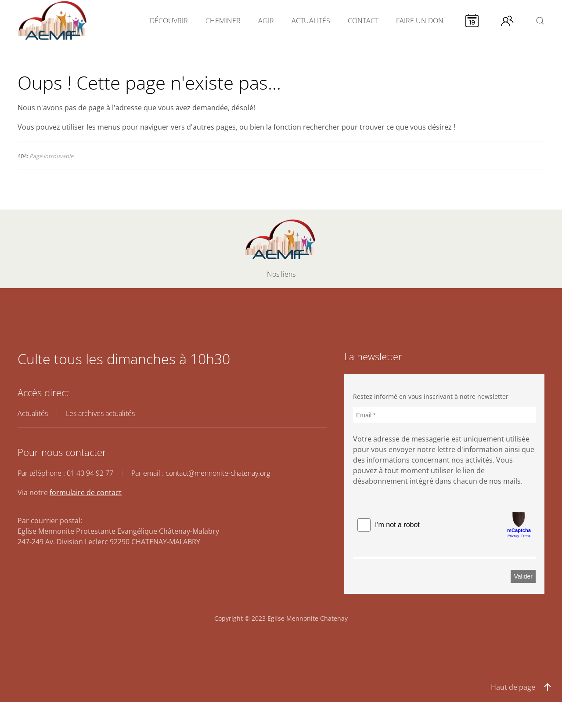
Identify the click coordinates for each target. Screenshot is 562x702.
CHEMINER (223, 20)
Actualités (33, 413)
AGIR (266, 20)
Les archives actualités (100, 413)
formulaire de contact (86, 492)
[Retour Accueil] (53, 20)
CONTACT (363, 20)
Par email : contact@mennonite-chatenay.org (200, 473)
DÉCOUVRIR (169, 20)
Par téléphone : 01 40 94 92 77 (65, 473)
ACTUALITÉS (311, 20)
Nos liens (281, 274)
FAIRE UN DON (419, 20)
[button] (540, 20)
